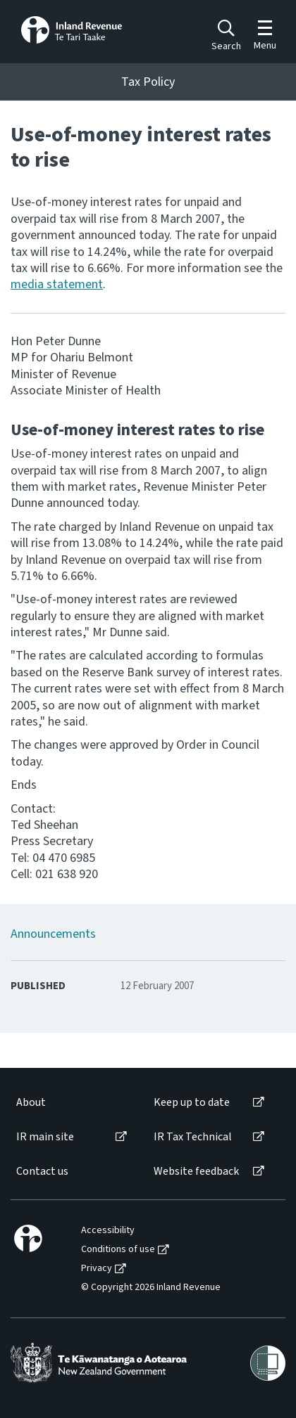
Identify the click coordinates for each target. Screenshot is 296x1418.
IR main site (45, 1137)
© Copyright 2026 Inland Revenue (151, 1288)
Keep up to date (192, 1102)
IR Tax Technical (193, 1137)
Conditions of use (118, 1250)
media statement (57, 284)
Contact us (42, 1171)
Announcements (53, 934)
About (31, 1102)
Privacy (96, 1269)
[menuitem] (70, 1102)
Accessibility (108, 1231)
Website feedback (196, 1171)
